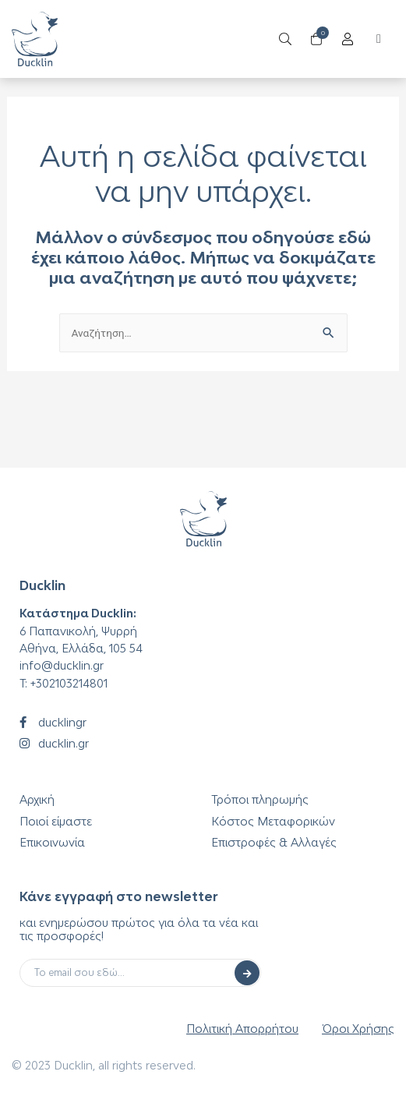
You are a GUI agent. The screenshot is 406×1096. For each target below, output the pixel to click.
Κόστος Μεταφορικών (273, 821)
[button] (378, 39)
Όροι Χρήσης (358, 1028)
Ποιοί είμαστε (55, 821)
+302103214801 (69, 683)
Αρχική (37, 799)
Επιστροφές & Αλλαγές (274, 842)
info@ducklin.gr (61, 665)
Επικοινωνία (52, 842)
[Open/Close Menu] (348, 39)
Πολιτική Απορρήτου (242, 1028)
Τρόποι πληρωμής (260, 799)
